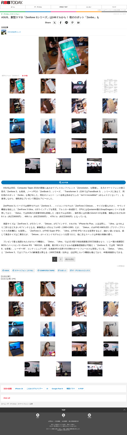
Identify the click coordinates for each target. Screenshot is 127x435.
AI (47, 389)
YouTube (89, 417)
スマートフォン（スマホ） (24, 270)
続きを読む (69, 259)
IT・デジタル (38, 7)
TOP (63, 410)
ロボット (63, 270)
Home (37, 417)
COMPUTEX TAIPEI (47, 270)
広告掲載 (57, 421)
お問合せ (50, 421)
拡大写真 (65, 182)
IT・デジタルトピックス (81, 270)
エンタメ (88, 7)
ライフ (114, 7)
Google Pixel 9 (57, 389)
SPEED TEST (63, 7)
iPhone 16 (19, 389)
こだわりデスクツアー (35, 389)
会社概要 (64, 421)
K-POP (80, 389)
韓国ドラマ (71, 389)
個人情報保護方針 (74, 421)
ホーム (13, 7)
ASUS (6, 270)
